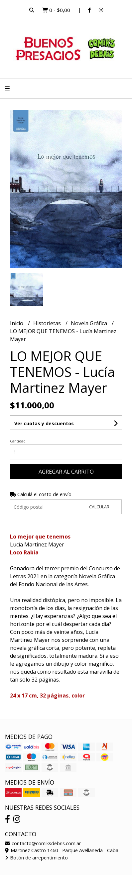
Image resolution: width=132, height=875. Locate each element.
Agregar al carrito (66, 471)
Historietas (47, 323)
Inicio (17, 323)
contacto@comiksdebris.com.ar (43, 843)
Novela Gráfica (89, 323)
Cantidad (18, 440)
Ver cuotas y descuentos (44, 423)
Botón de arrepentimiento (36, 857)
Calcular (99, 507)
